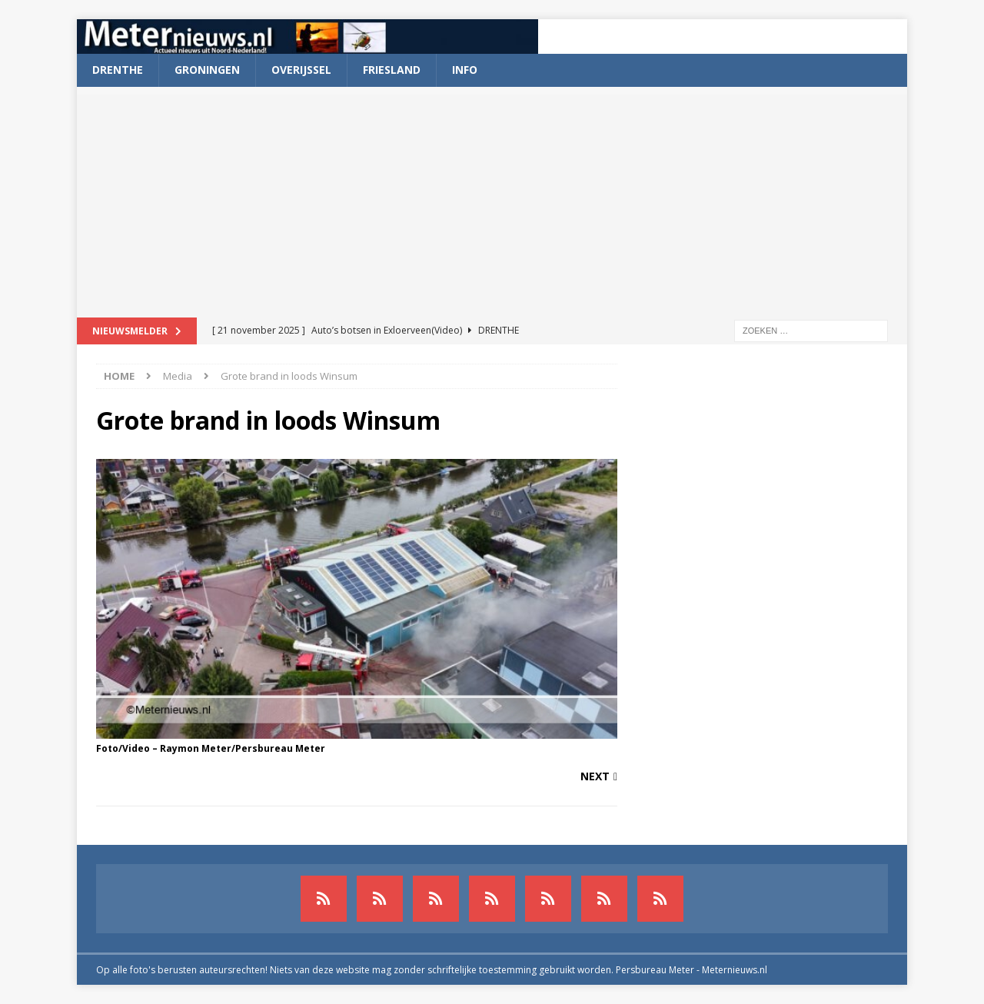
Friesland (392, 69)
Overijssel (301, 69)
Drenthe (117, 69)
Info (464, 69)
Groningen (207, 69)
